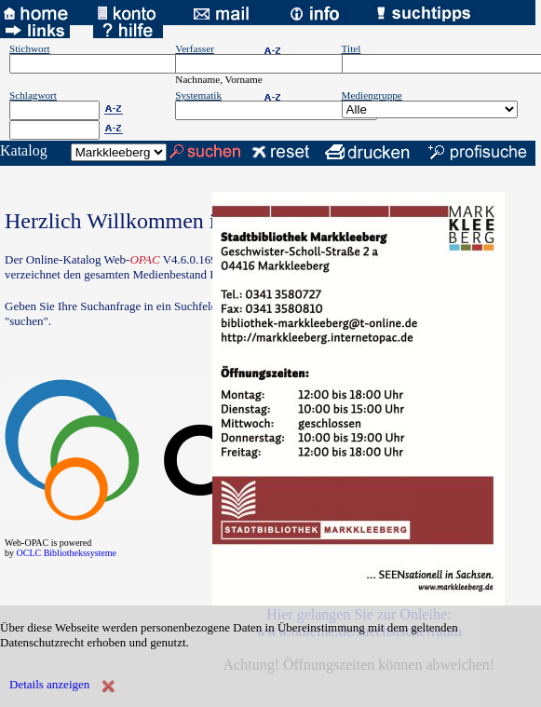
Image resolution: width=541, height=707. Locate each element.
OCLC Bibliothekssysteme (67, 553)
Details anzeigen (49, 684)
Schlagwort (33, 95)
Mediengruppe (372, 95)
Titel (351, 48)
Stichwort (29, 48)
